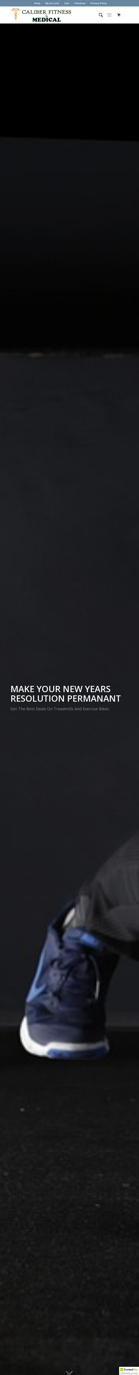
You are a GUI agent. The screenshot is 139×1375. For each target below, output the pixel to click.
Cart (66, 3)
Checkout (79, 3)
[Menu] (109, 15)
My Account (52, 3)
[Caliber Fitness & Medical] (57, 15)
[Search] (98, 15)
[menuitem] (37, 3)
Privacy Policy (99, 3)
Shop (37, 3)
